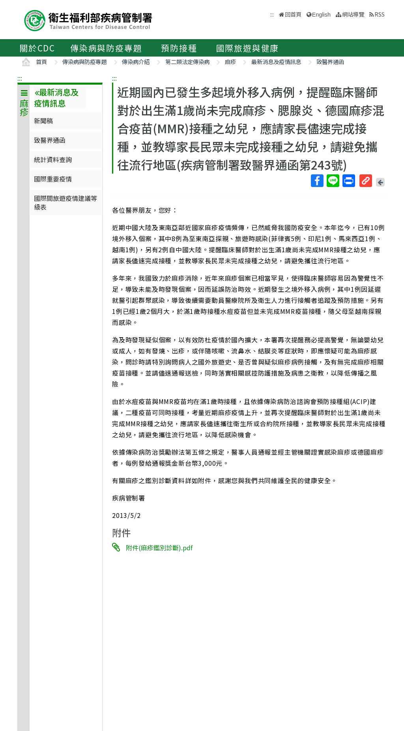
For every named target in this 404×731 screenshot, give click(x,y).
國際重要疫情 (53, 178)
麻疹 (230, 61)
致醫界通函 (330, 61)
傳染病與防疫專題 (106, 48)
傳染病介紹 (136, 61)
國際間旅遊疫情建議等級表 (65, 202)
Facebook (317, 180)
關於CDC (37, 48)
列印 (348, 180)
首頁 (41, 61)
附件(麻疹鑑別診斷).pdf (159, 547)
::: (19, 78)
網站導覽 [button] (353, 14)
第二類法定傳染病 (187, 61)
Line (332, 180)
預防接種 (179, 48)
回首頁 (293, 14)
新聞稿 (43, 120)
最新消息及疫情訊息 (276, 61)
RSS (379, 14)
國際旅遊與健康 (247, 48)
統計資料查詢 (53, 159)
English (321, 14)
